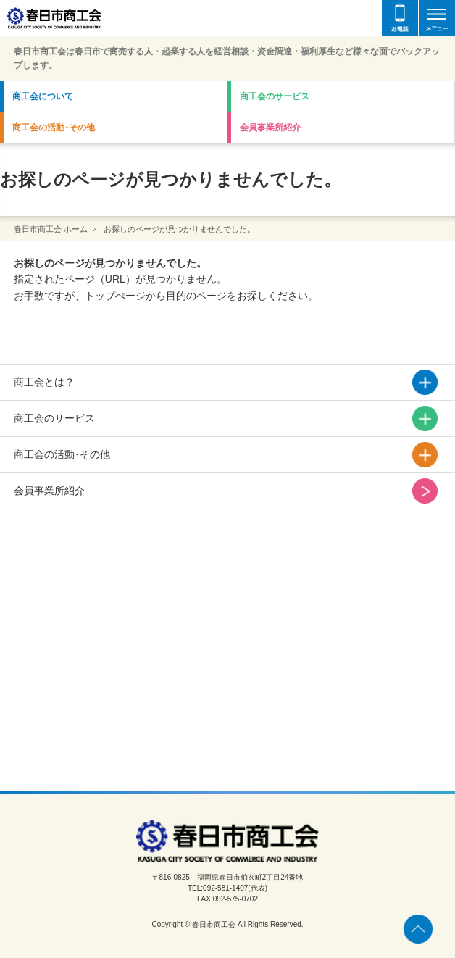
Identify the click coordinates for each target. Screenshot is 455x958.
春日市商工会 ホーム (51, 229)
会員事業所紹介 (270, 127)
